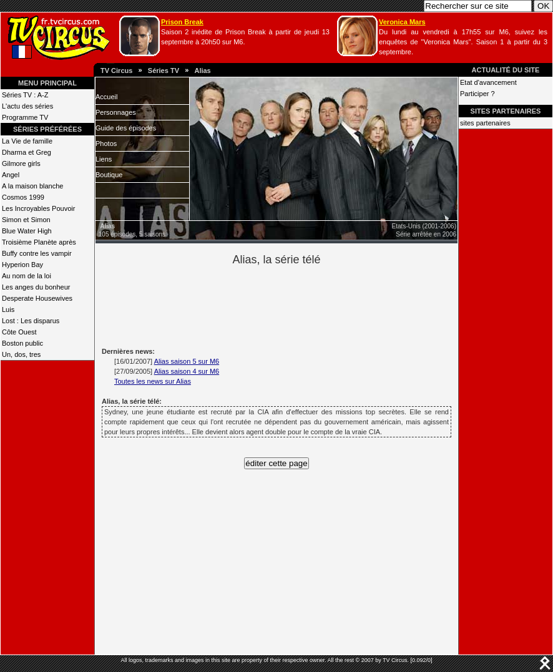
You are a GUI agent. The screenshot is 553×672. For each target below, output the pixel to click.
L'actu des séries (27, 106)
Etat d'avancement (488, 82)
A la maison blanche (32, 186)
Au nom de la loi (26, 276)
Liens (103, 159)
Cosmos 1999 (23, 197)
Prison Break (182, 22)
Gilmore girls (21, 163)
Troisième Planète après (39, 242)
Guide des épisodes (125, 128)
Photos (106, 143)
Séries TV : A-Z (25, 95)
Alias (202, 70)
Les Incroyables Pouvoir (38, 208)
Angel (10, 174)
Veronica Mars (402, 22)
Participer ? (477, 93)
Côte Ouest (19, 332)
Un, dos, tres (21, 354)
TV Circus (116, 70)
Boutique (108, 174)
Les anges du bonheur (36, 287)
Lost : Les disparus (30, 320)
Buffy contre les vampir (37, 253)
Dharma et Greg (26, 152)
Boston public (22, 343)
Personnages (115, 112)
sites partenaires (485, 123)
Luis (8, 309)
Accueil (106, 96)
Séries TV (163, 70)
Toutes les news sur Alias (152, 381)
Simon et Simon (26, 219)
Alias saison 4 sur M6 (187, 371)
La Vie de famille (27, 141)
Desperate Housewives (37, 298)
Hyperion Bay (22, 264)
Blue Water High (27, 231)
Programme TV (25, 117)
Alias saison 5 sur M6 (187, 361)
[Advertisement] (298, 304)
